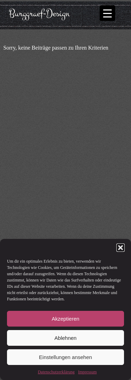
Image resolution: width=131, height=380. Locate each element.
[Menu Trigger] (107, 13)
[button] (120, 247)
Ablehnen (65, 338)
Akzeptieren (65, 319)
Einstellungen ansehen (65, 357)
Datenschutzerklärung (56, 372)
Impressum (87, 372)
